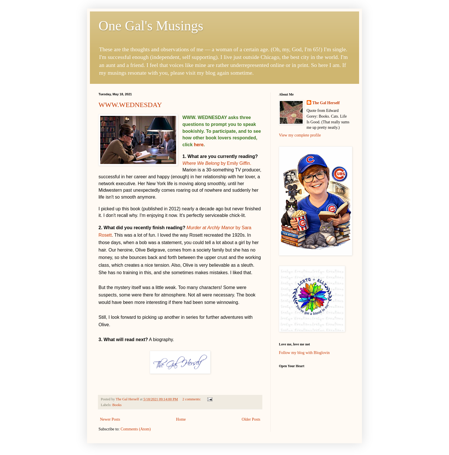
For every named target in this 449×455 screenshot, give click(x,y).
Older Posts (251, 419)
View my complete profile (300, 135)
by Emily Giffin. (216, 163)
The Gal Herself (326, 103)
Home (181, 419)
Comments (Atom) (136, 429)
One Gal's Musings (151, 25)
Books (116, 405)
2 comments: (192, 399)
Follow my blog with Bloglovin (304, 353)
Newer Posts (110, 419)
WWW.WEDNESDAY (130, 104)
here (199, 144)
